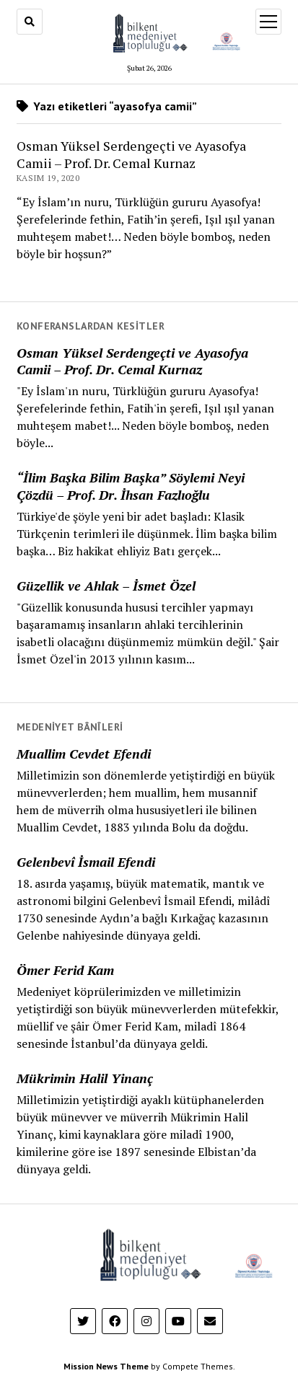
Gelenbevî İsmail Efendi (86, 861)
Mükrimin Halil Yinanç (85, 1078)
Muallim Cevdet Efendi (84, 753)
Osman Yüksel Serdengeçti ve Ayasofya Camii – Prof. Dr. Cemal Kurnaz (132, 361)
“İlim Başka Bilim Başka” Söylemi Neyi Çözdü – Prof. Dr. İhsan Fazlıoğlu (131, 486)
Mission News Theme (106, 1366)
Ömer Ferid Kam (65, 970)
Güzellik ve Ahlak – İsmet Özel (106, 585)
